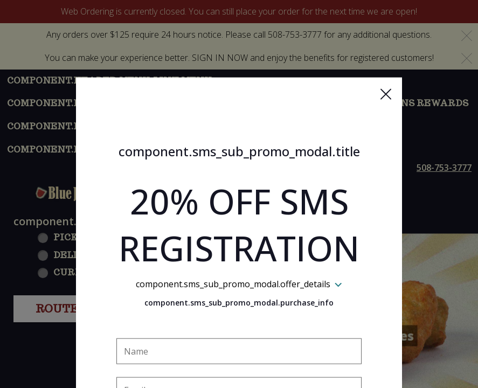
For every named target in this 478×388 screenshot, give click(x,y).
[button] (385, 43)
